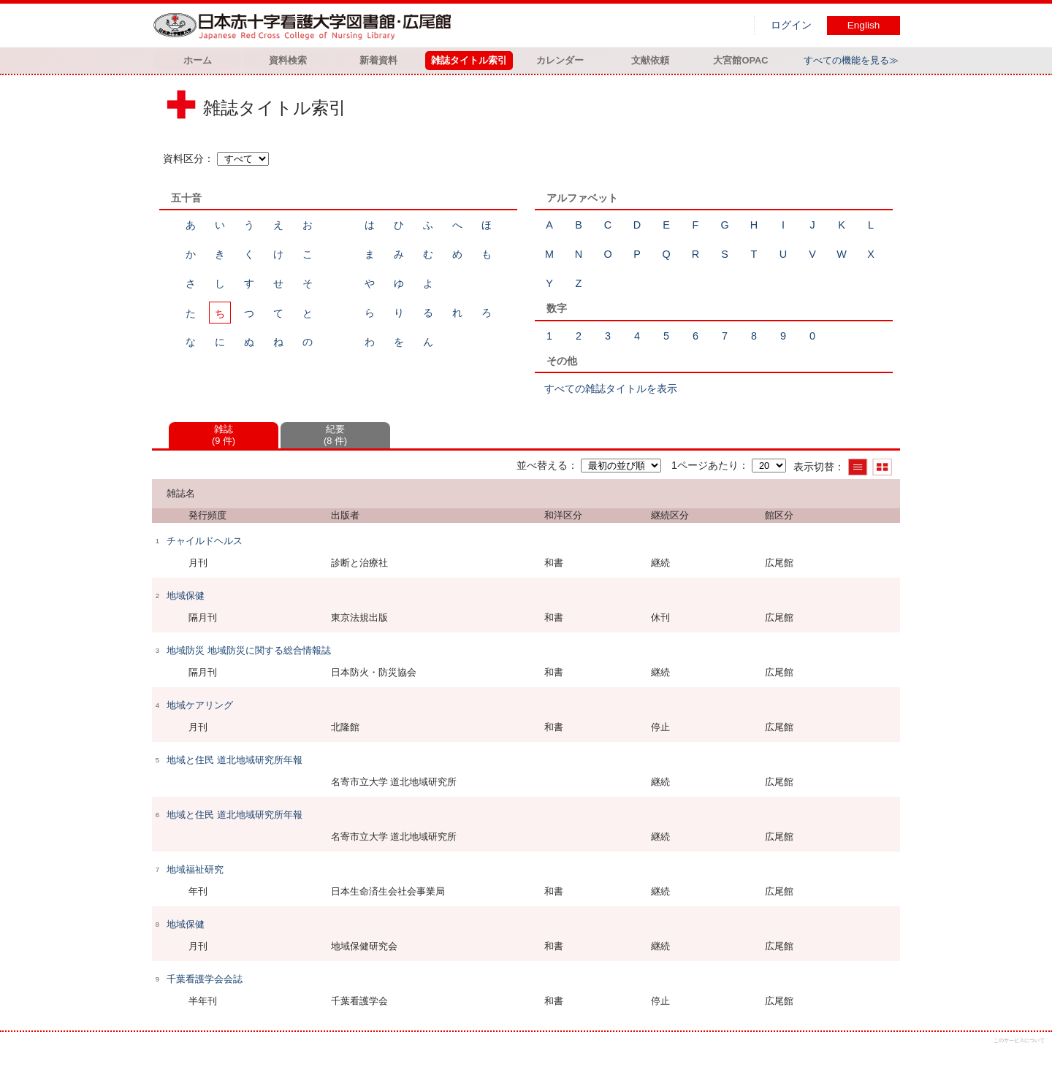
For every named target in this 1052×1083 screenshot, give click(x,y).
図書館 (305, 25)
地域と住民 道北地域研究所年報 (234, 759)
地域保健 (186, 595)
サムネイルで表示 (882, 467)
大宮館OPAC (740, 60)
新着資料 (378, 60)
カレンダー (560, 60)
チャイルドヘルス (205, 540)
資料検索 (288, 60)
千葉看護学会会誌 (205, 978)
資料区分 (183, 158)
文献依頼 (650, 60)
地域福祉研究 (195, 869)
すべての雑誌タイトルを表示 (610, 388)
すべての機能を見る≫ (851, 60)
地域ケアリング (200, 705)
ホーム (197, 60)
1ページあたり (705, 465)
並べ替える (542, 465)
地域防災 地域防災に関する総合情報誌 (249, 650)
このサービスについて (1019, 1040)
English (863, 25)
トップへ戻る (1028, 1059)
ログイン (791, 25)
